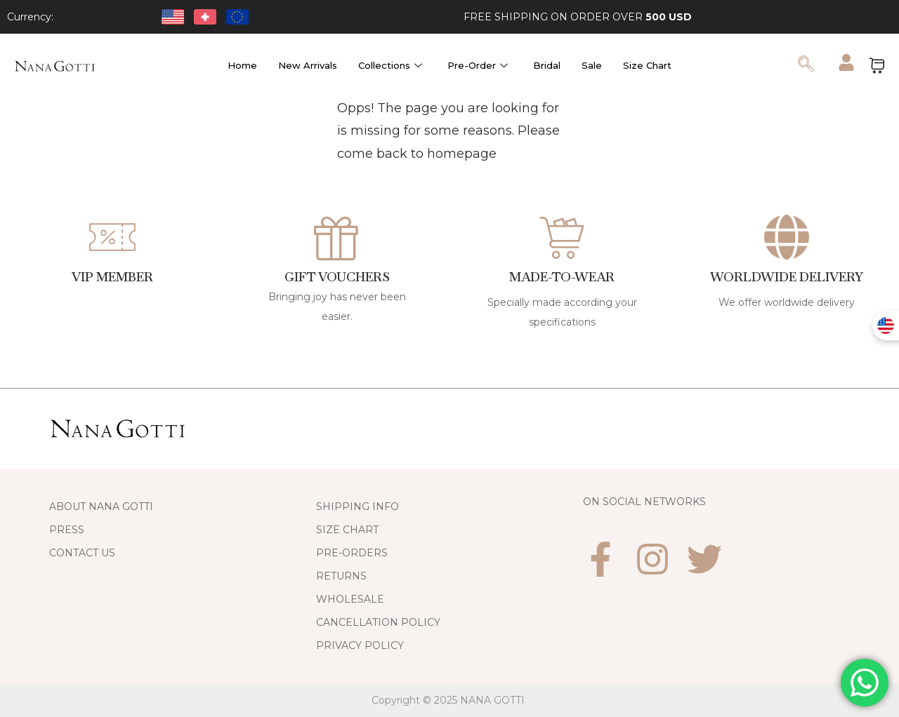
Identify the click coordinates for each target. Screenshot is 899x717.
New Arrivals (307, 65)
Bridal (546, 65)
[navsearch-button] (806, 65)
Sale (592, 65)
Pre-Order (477, 65)
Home (242, 65)
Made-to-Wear (562, 277)
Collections (390, 65)
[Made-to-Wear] (562, 237)
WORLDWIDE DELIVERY (786, 277)
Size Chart (647, 65)
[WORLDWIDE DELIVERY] (786, 237)
